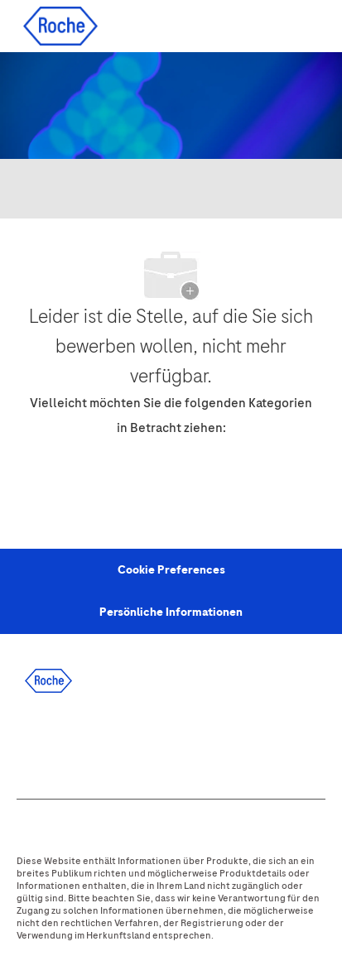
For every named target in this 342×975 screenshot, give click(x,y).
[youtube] (208, 741)
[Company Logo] (60, 25)
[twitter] (118, 741)
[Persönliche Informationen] (171, 612)
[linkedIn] (74, 741)
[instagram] (163, 741)
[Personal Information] (171, 570)
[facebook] (29, 741)
